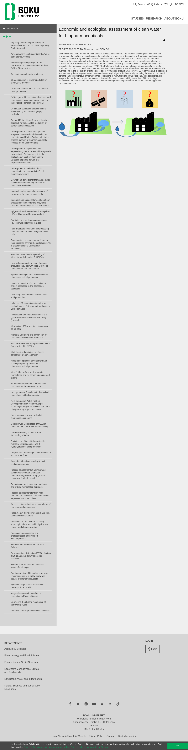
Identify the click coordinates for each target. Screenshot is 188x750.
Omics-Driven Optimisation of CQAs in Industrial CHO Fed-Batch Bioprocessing (29, 425)
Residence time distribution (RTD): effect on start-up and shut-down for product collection (31, 556)
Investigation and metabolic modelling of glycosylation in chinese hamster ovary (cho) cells (29, 317)
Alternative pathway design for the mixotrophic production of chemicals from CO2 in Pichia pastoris (29, 65)
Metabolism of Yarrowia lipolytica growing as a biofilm (29, 327)
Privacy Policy (96, 736)
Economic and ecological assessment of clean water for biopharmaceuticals (29, 192)
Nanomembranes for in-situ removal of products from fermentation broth (28, 385)
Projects (7, 36)
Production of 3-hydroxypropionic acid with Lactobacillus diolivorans (30, 514)
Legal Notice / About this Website (69, 736)
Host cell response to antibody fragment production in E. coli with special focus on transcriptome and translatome (29, 266)
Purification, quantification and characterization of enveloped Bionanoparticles (24, 536)
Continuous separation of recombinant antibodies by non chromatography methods (28, 111)
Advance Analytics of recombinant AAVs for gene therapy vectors (30, 55)
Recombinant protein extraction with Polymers (27, 545)
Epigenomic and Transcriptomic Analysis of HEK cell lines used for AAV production (30, 212)
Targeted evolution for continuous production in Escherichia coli (26, 594)
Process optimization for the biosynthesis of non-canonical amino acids (30, 505)
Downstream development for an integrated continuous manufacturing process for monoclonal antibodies (30, 183)
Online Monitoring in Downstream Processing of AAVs (26, 433)
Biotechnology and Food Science (21, 655)
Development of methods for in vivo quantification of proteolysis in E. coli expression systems (27, 171)
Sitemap (110, 736)
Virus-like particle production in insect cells (30, 610)
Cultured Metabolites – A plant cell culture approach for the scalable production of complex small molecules (30, 123)
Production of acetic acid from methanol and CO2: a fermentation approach (29, 485)
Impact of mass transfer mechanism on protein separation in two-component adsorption (28, 286)
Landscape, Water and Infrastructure (23, 679)
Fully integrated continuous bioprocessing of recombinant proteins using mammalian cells (30, 231)
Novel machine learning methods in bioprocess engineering (27, 416)
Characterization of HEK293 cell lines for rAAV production (29, 90)
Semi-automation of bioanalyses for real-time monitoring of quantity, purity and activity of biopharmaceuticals (29, 576)
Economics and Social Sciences (21, 662)
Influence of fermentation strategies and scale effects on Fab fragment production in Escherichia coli (30, 306)
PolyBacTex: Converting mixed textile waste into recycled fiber (31, 454)
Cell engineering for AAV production (27, 74)
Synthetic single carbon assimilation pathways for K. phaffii (27, 586)
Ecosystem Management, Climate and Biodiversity (22, 671)
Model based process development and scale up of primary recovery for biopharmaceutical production (29, 364)
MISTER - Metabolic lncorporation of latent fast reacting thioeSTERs (30, 344)
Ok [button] (178, 746)
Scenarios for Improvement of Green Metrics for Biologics (27, 566)
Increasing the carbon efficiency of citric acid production (29, 296)
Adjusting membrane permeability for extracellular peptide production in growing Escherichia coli (30, 45)
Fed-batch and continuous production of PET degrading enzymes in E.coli (29, 221)
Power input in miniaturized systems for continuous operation (29, 462)
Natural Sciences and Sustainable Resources (22, 687)
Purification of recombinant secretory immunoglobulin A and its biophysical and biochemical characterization (29, 524)
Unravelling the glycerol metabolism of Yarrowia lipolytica (28, 603)
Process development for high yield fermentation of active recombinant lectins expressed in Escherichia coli (30, 496)
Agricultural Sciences (15, 649)
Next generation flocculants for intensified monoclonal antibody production (29, 393)
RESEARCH (12, 28)
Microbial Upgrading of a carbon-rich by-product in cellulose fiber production (29, 336)
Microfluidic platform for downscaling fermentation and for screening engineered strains (30, 375)
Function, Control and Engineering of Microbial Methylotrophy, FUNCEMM (27, 255)
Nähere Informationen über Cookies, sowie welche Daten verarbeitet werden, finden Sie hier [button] (66, 747)
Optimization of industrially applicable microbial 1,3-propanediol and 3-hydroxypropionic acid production (28, 444)
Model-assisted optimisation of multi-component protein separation (27, 353)
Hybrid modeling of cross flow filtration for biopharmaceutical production (29, 275)
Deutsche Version (127, 736)
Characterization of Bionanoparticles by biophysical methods (29, 81)
